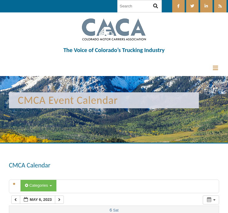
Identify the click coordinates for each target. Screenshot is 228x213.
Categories (38, 185)
